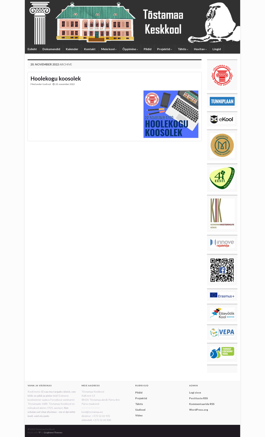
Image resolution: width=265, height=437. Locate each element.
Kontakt (90, 49)
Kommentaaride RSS (201, 403)
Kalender (72, 49)
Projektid (164, 49)
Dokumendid (51, 49)
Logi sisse (195, 392)
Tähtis (183, 49)
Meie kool (109, 49)
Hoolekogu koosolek (56, 78)
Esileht (32, 49)
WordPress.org (198, 409)
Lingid (217, 49)
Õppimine (130, 49)
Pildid (147, 49)
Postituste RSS (198, 398)
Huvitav (200, 49)
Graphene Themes (53, 432)
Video (139, 415)
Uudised (46, 84)
